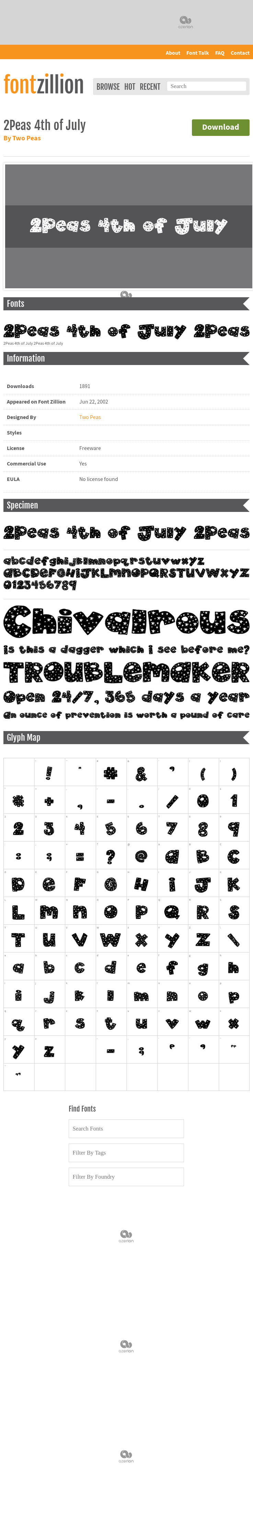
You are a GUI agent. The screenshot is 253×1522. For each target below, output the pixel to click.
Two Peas (90, 417)
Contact (240, 53)
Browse (108, 87)
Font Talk (197, 53)
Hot (129, 87)
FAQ (220, 53)
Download (220, 127)
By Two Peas (22, 138)
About (173, 53)
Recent (150, 87)
